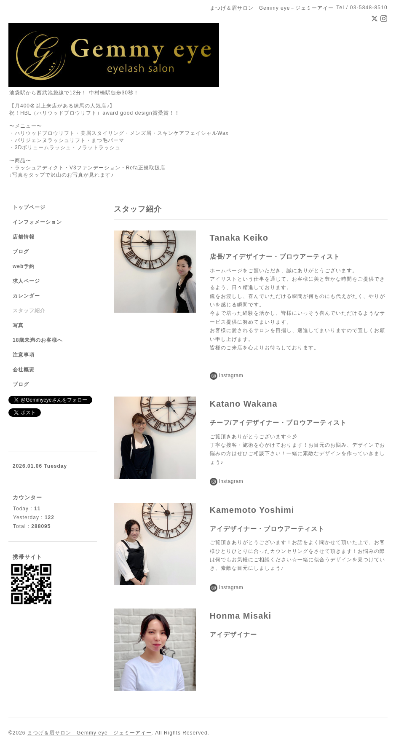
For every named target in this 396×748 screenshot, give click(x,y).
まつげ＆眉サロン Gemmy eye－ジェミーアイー (89, 733)
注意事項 (24, 355)
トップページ (29, 207)
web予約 (24, 266)
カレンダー (26, 296)
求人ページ (26, 281)
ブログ (21, 252)
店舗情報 (24, 237)
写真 (18, 325)
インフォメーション (37, 222)
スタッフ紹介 (29, 311)
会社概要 (24, 370)
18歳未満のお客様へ (38, 340)
